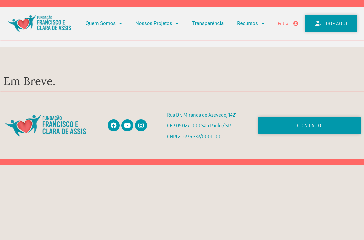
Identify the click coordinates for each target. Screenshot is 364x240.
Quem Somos (104, 23)
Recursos (250, 23)
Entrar (284, 23)
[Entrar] (295, 23)
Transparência (208, 23)
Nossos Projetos (156, 23)
